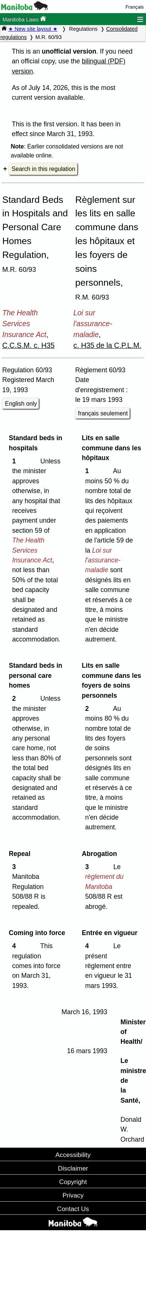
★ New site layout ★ (33, 29)
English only (21, 403)
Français (134, 7)
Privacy (73, 1195)
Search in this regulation (43, 169)
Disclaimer (73, 1168)
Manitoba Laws (24, 18)
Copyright (73, 1182)
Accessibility (73, 1155)
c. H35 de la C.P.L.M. (107, 345)
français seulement (103, 413)
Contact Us (73, 1209)
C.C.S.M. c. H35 (28, 345)
